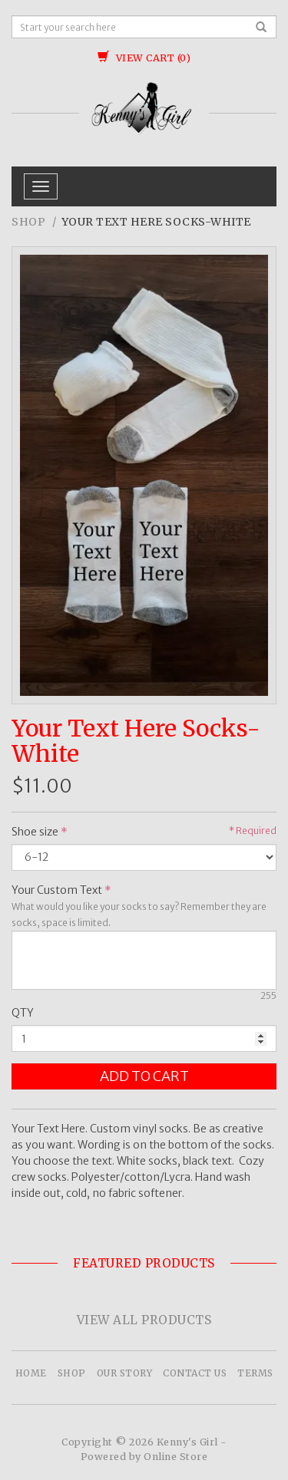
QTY (23, 1013)
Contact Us (195, 1373)
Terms (255, 1373)
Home (31, 1373)
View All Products (144, 1320)
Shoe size (35, 832)
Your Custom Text (57, 890)
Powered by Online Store (144, 1456)
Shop (28, 222)
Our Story (125, 1373)
